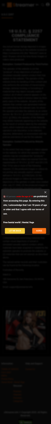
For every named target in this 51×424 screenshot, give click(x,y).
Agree (39, 230)
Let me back (15, 230)
